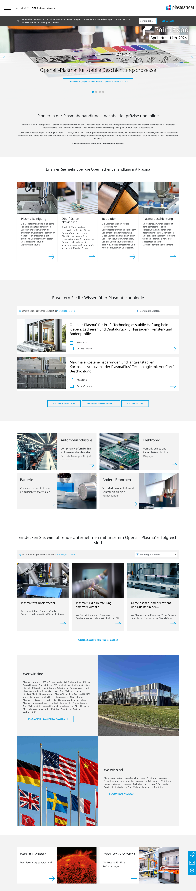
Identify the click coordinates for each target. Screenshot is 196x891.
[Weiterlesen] (63, 624)
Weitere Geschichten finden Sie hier (98, 640)
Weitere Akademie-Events (101, 403)
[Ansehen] (173, 349)
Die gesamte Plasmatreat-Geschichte (48, 718)
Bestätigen (168, 20)
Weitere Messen (135, 403)
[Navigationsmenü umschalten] (7, 7)
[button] (16, 7)
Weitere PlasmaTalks (64, 403)
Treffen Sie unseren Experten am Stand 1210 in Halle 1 (98, 81)
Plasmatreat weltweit (121, 793)
